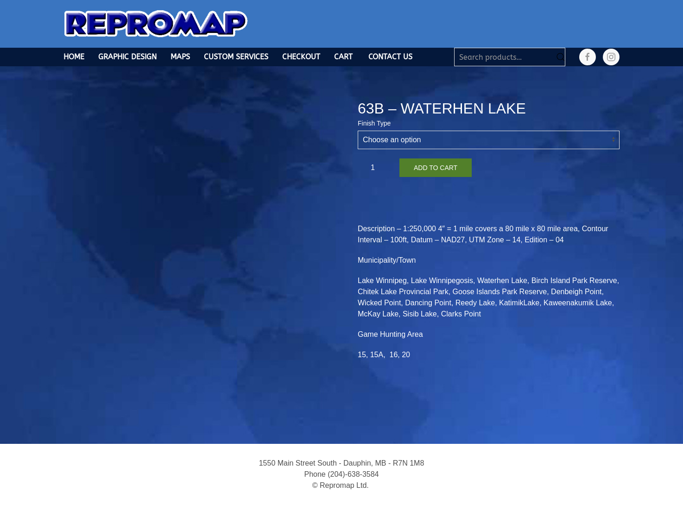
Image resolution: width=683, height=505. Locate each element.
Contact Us (390, 56)
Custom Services (236, 56)
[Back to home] (156, 23)
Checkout (301, 56)
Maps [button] (180, 56)
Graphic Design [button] (127, 56)
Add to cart (435, 167)
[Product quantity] (376, 167)
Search (560, 57)
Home (73, 56)
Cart (343, 56)
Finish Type (374, 123)
